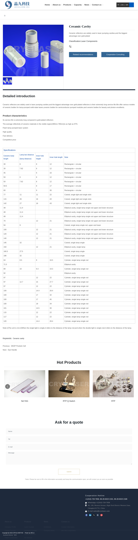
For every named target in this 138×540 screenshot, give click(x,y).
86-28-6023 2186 (120, 500)
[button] (130, 398)
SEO (15, 535)
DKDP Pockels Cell (18, 346)
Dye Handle (12, 350)
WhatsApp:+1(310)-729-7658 (99, 502)
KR (127, 5)
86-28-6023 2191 (106, 500)
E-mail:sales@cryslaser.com (99, 511)
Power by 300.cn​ (29, 534)
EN (122, 5)
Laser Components (89, 41)
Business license (8, 535)
